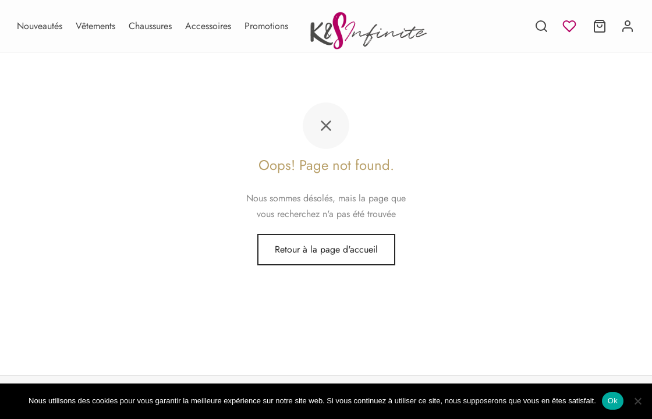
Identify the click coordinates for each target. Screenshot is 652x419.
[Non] (637, 401)
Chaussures (150, 26)
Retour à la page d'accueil (326, 249)
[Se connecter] (628, 26)
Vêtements (95, 26)
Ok (613, 400)
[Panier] (600, 26)
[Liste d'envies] (570, 26)
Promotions (266, 26)
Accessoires (208, 26)
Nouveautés (39, 26)
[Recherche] (541, 26)
